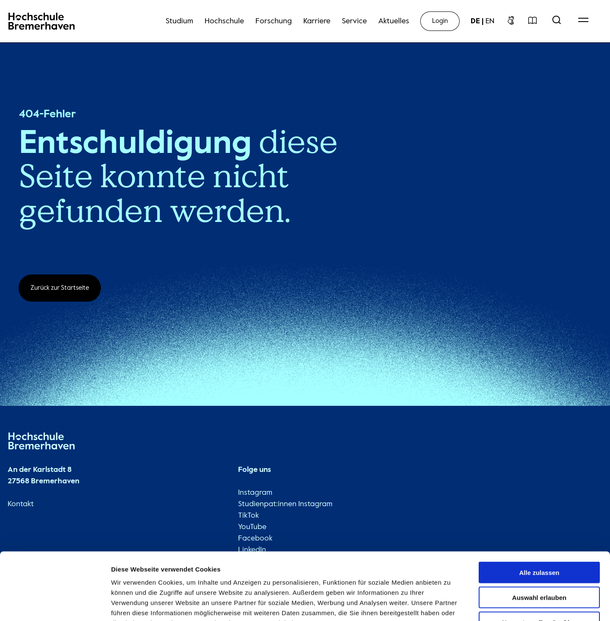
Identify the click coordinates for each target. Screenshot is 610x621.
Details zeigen (450, 604)
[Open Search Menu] (556, 21)
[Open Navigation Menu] (583, 21)
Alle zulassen (539, 517)
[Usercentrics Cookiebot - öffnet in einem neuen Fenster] (55, 604)
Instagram (255, 493)
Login (440, 21)
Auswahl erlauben (539, 542)
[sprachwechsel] (482, 21)
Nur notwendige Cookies (539, 567)
